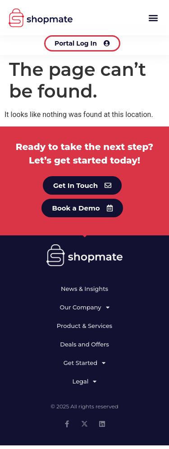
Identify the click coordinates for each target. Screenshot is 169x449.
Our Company (84, 310)
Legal (85, 384)
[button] (153, 17)
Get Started (84, 366)
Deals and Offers (84, 347)
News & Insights (84, 292)
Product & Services (84, 329)
